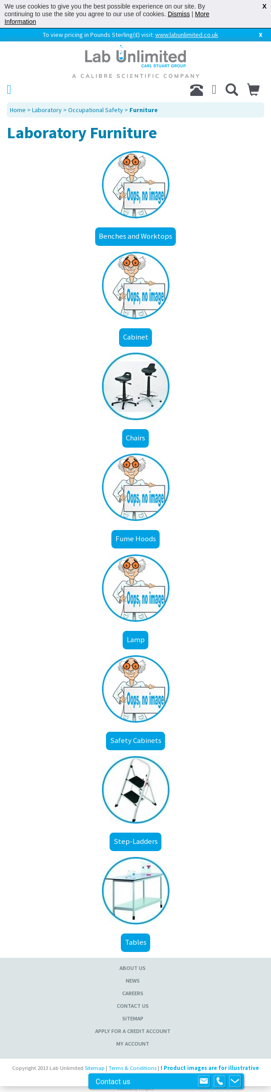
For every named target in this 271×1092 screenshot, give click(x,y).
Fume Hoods (135, 539)
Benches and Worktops (135, 236)
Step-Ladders (136, 841)
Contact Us (133, 1005)
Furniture (143, 110)
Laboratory (47, 110)
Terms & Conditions (132, 1068)
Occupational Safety (95, 110)
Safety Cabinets (135, 740)
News (133, 980)
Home (18, 110)
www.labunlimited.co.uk (186, 35)
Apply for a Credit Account (132, 1031)
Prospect (146, 1089)
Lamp (136, 639)
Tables (136, 942)
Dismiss (179, 14)
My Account (132, 1043)
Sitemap (132, 1018)
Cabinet (135, 337)
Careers (132, 993)
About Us (132, 968)
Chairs (135, 438)
